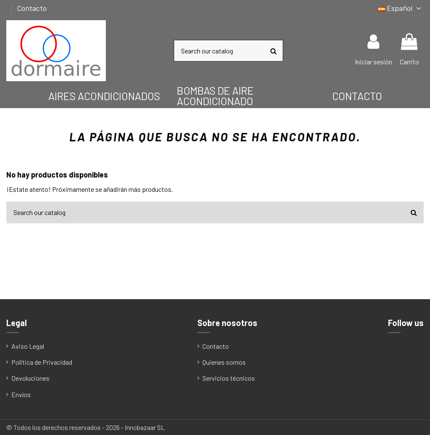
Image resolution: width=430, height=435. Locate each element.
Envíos (21, 394)
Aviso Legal (27, 346)
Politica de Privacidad (41, 362)
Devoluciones (30, 378)
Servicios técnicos (228, 378)
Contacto (32, 8)
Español (401, 8)
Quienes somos (224, 362)
